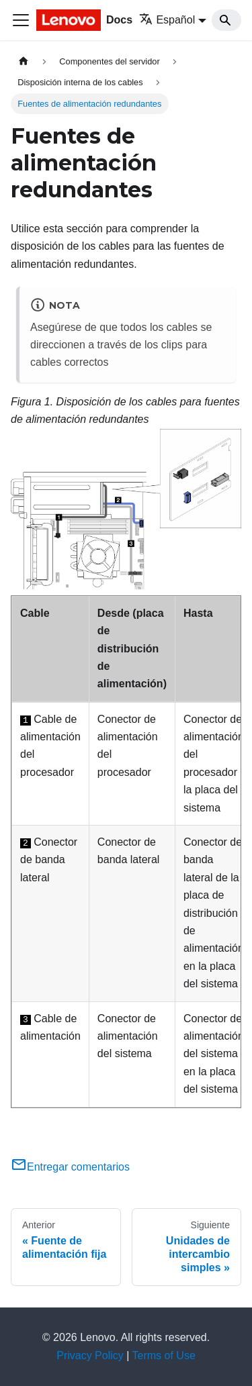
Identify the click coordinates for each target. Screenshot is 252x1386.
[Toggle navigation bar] (21, 20)
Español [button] (167, 20)
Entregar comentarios (70, 1167)
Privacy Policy (90, 1355)
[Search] (226, 20)
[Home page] (23, 61)
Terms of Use (164, 1355)
